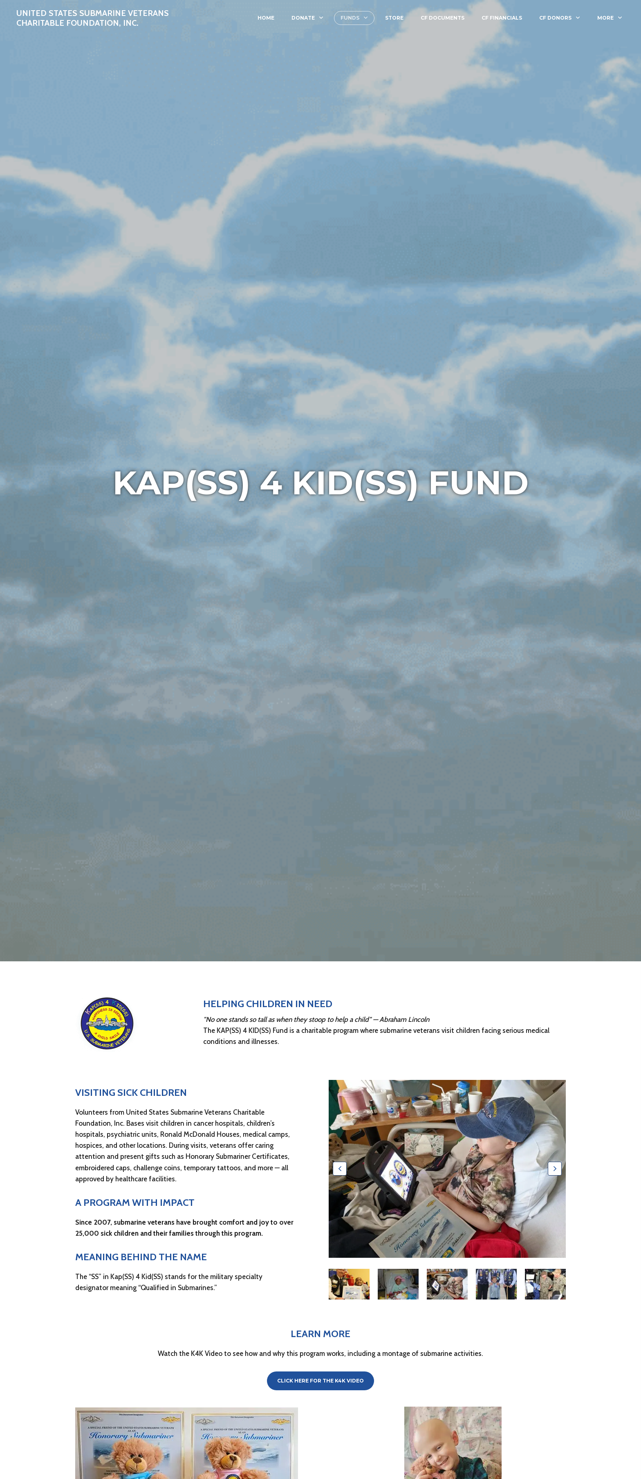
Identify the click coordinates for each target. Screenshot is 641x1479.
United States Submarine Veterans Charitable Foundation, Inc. (92, 18)
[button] (340, 1169)
